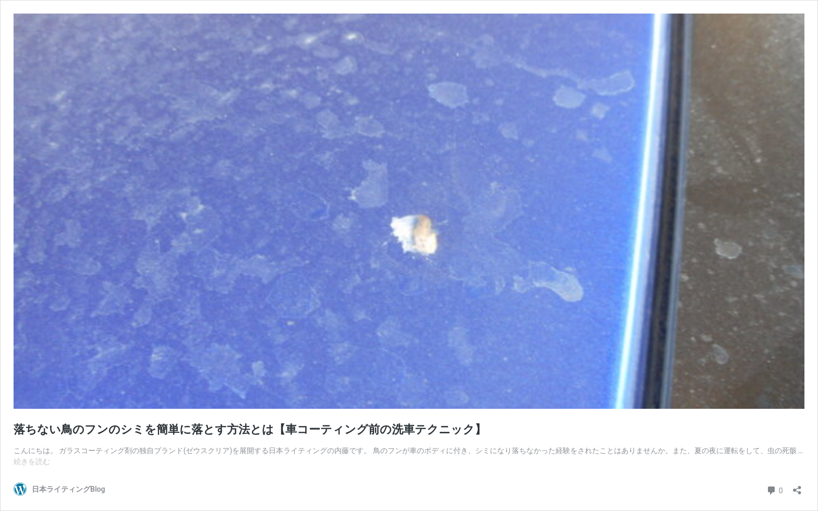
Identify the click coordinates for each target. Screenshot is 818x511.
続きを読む (32, 461)
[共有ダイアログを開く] (797, 487)
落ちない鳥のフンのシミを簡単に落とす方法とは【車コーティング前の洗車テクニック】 (250, 429)
